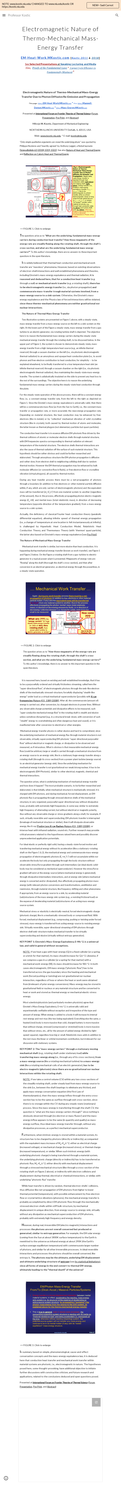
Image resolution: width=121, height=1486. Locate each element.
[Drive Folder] (60, 1440)
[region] (60, 5)
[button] (4, 15)
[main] (60, 48)
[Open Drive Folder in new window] (96, 1402)
